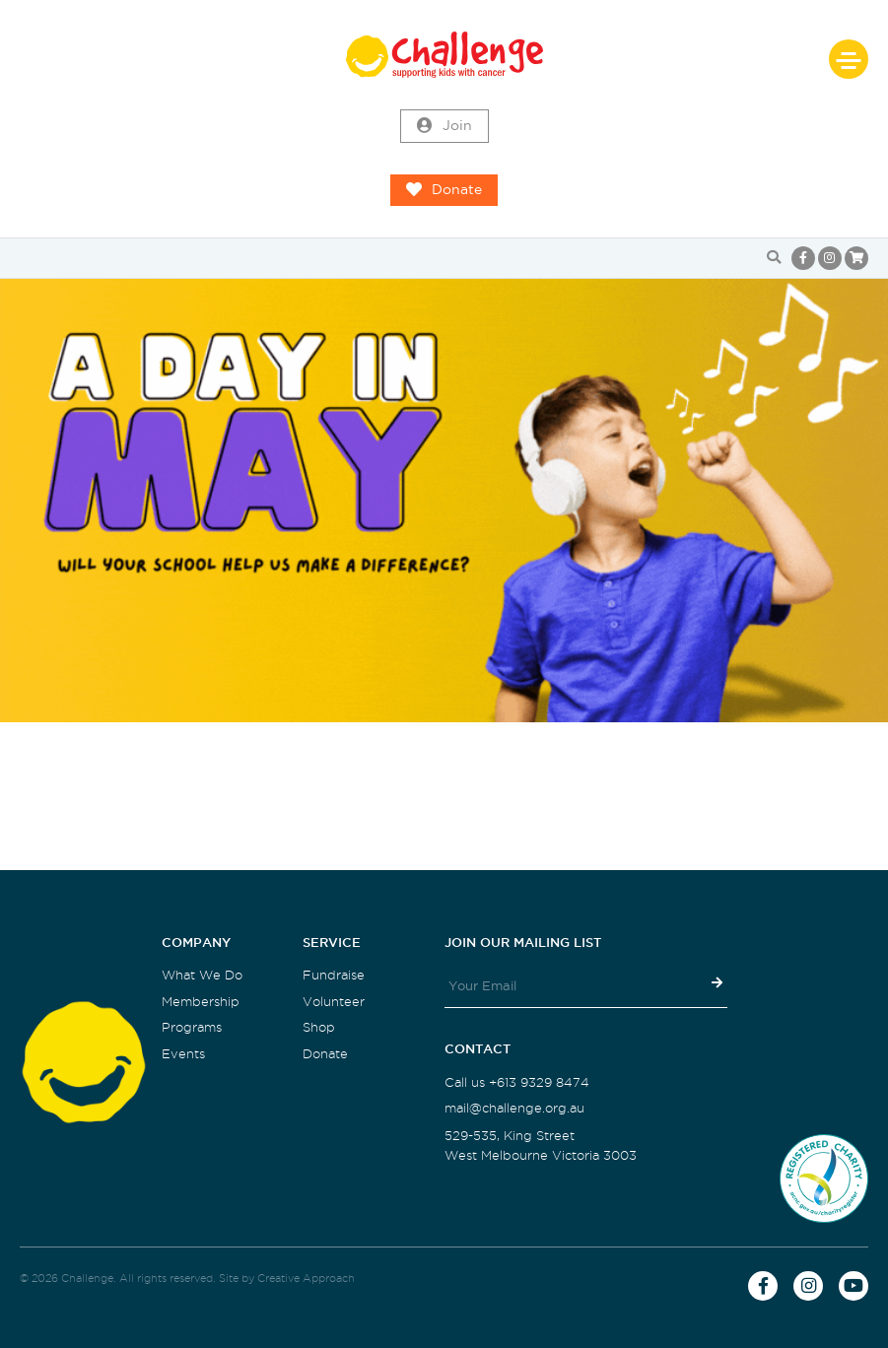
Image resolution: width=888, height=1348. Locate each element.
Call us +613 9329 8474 (516, 1082)
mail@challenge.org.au (514, 1108)
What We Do (202, 975)
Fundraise (334, 975)
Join (444, 126)
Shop (319, 1027)
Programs (192, 1027)
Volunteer (334, 1001)
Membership (200, 1001)
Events (183, 1053)
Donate (444, 190)
